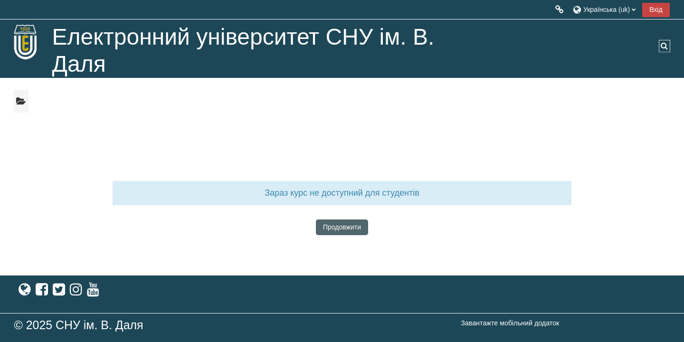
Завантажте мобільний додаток (510, 323)
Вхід (655, 9)
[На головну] (26, 42)
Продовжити (342, 227)
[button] (603, 9)
